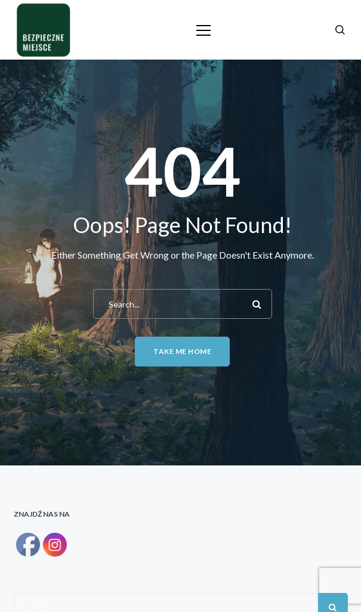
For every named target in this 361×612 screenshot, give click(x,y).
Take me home (182, 351)
